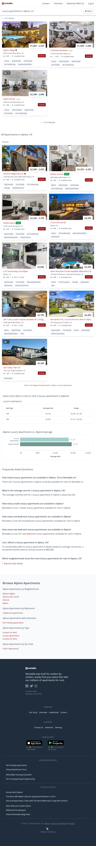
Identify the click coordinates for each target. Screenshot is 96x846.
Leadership (53, 712)
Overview (43, 712)
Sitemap (58, 727)
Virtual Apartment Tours (16, 769)
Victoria (6, 600)
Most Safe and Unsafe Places (18, 806)
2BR (7, 419)
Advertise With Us (75, 3)
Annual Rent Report (14, 792)
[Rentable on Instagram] (36, 687)
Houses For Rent (10, 632)
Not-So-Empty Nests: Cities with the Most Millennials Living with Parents (37, 800)
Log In (91, 3)
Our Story (33, 712)
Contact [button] (42, 56)
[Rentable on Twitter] (32, 687)
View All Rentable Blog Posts (18, 814)
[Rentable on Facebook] (28, 687)
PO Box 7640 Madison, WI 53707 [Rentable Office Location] (34, 692)
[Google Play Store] (56, 745)
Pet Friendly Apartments (13, 622)
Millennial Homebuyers (16, 810)
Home (26, 385)
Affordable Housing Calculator (19, 774)
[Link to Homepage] (7, 3)
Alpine (54, 385)
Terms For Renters (59, 823)
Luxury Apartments (11, 635)
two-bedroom (29, 533)
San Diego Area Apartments (40, 385)
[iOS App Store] (34, 745)
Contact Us (38, 727)
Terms (47, 823)
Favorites (58, 3)
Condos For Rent (10, 639)
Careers (46, 3)
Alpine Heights (9, 593)
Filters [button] (88, 11)
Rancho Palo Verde (13, 563)
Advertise (49, 727)
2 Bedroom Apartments (13, 613)
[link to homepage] (48, 668)
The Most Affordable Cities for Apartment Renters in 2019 (30, 796)
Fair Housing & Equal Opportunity (20, 779)
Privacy (72, 823)
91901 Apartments (11, 648)
